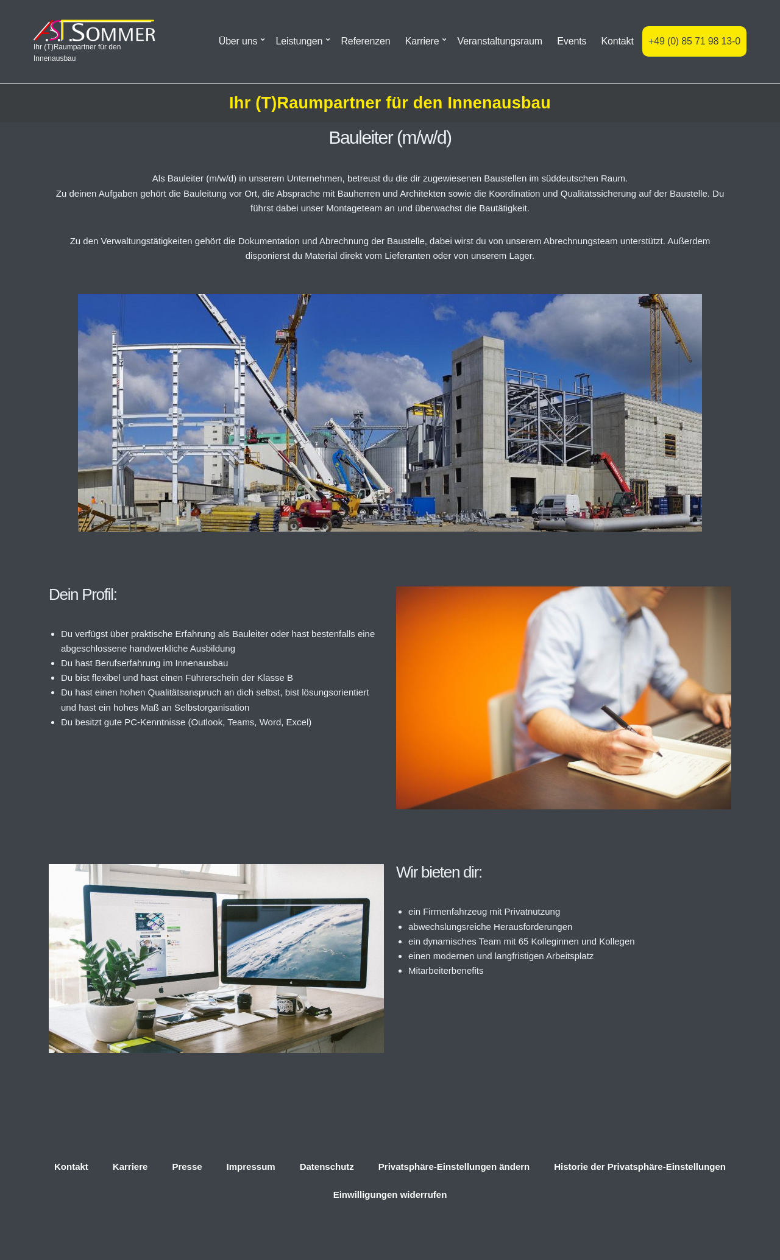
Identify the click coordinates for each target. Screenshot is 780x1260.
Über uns (238, 41)
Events (571, 41)
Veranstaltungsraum (500, 41)
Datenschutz (327, 1166)
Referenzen (365, 41)
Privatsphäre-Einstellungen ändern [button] (454, 1166)
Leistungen (299, 41)
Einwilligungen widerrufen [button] (390, 1194)
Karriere (422, 41)
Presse (187, 1166)
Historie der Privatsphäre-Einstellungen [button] (640, 1166)
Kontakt (617, 41)
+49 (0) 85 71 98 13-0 (694, 41)
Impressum (251, 1166)
